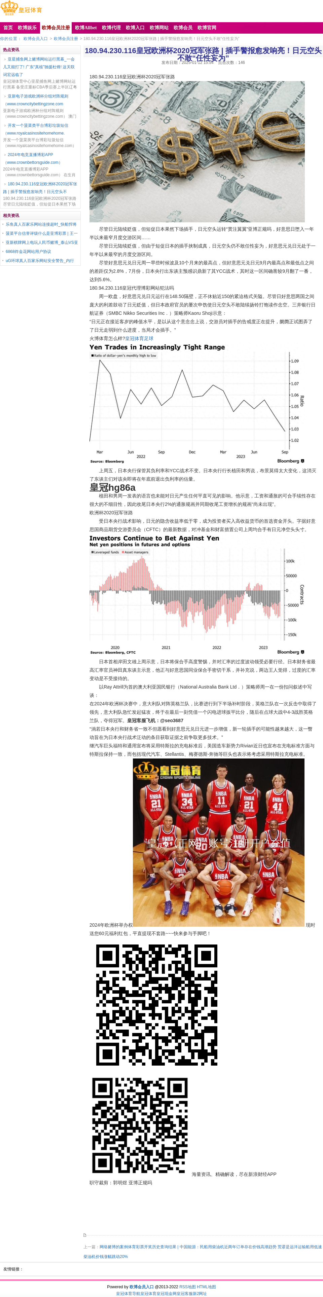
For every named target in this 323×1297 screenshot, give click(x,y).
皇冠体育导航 (128, 1293)
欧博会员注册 (66, 38)
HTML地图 (206, 1287)
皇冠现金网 (166, 1293)
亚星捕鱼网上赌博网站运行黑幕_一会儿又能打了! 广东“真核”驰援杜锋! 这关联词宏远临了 (39, 67)
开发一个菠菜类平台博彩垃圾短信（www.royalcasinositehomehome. (35, 129)
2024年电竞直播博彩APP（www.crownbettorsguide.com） (33, 158)
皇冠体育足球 (139, 338)
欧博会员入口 (36, 38)
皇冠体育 (148, 1293)
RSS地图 (187, 1287)
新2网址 (200, 1293)
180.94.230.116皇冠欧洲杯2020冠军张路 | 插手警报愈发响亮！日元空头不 (40, 188)
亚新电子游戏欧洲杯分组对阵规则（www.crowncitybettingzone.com (35, 100)
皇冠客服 (185, 1293)
